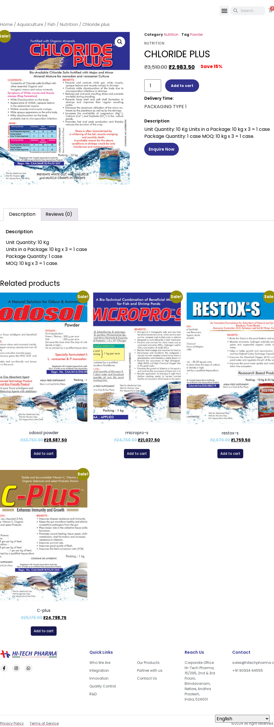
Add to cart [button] (44, 453)
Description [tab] (22, 214)
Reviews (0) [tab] (59, 214)
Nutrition (69, 24)
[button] (224, 10)
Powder (196, 34)
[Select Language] (242, 719)
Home (6, 24)
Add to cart (182, 85)
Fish (51, 24)
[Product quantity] (152, 85)
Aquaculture (30, 24)
